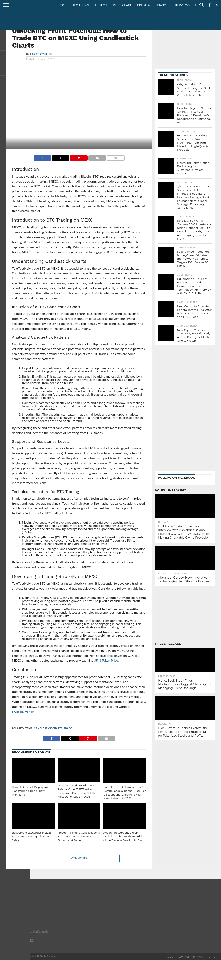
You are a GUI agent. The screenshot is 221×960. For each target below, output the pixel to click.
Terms (211, 956)
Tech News (81, 5)
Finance (161, 5)
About (170, 956)
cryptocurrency (23, 711)
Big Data (143, 5)
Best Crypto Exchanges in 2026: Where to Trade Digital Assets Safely (32, 836)
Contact (183, 956)
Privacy (198, 956)
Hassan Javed (38, 53)
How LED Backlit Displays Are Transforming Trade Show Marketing (31, 791)
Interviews (181, 5)
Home (63, 5)
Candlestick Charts (48, 728)
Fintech (101, 5)
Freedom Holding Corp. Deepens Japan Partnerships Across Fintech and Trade (79, 836)
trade (68, 728)
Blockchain (122, 5)
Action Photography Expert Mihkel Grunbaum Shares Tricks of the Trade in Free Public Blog (123, 836)
